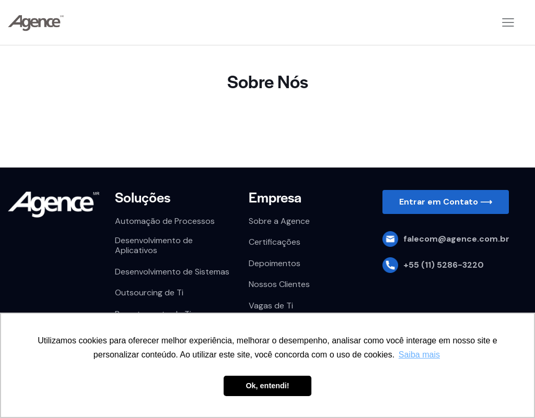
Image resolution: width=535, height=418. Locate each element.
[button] (445, 202)
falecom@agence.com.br (456, 238)
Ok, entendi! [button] (267, 385)
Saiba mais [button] (419, 354)
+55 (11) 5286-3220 (443, 264)
